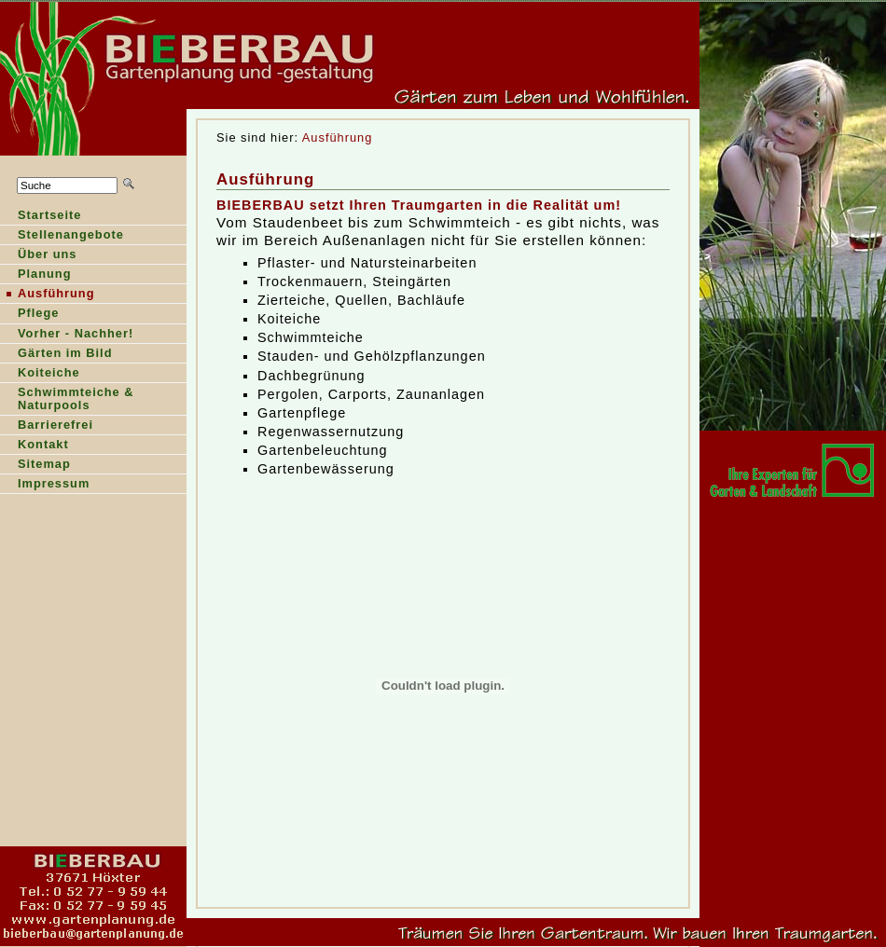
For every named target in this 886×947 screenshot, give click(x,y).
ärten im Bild (56, 355)
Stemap (35, 465)
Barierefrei (46, 426)
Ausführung (337, 137)
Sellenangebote (62, 236)
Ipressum (45, 485)
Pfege (29, 314)
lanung (36, 275)
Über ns (38, 256)
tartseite (40, 217)
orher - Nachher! (66, 335)
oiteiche (40, 374)
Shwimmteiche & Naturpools (67, 400)
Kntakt (34, 446)
